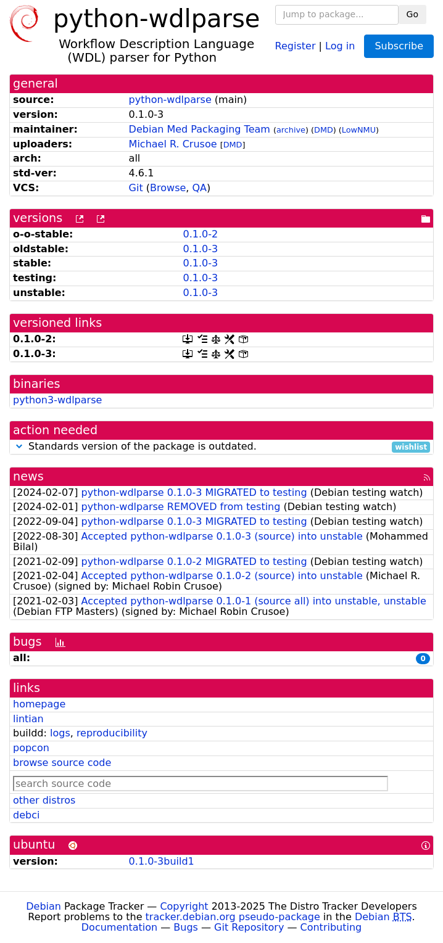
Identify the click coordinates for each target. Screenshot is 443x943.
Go (412, 14)
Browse (168, 188)
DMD (323, 129)
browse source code (62, 762)
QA (200, 188)
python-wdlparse (170, 99)
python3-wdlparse (57, 400)
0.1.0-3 (200, 249)
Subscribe (399, 46)
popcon (31, 748)
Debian (43, 906)
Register (295, 45)
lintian (28, 719)
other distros (44, 800)
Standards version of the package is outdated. (221, 447)
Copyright (184, 906)
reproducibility (112, 733)
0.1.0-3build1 (161, 861)
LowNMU (359, 129)
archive (290, 129)
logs (60, 733)
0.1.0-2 (200, 234)
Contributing (331, 927)
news (28, 476)
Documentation (119, 927)
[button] (19, 446)
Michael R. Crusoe (173, 144)
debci (26, 815)
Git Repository (249, 927)
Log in (340, 45)
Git (136, 188)
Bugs (185, 927)
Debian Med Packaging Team (199, 129)
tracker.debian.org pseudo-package (233, 917)
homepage (39, 704)
